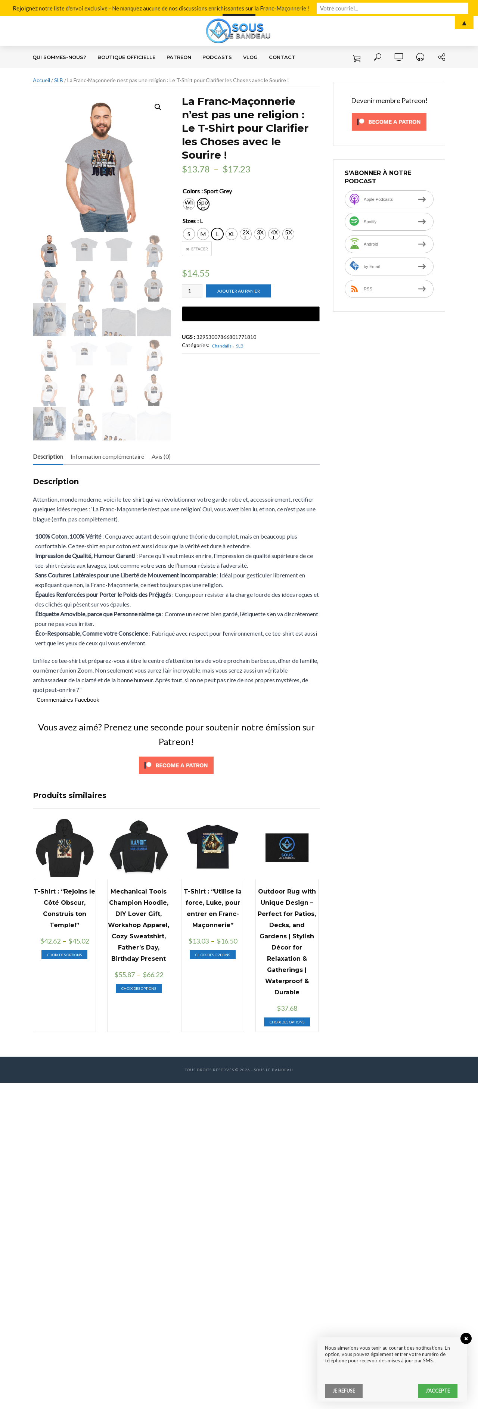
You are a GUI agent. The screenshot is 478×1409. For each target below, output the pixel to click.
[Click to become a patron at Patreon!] (176, 764)
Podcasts (217, 57)
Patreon (179, 57)
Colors (191, 190)
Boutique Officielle (126, 57)
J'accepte (437, 1391)
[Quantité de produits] (192, 290)
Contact (282, 57)
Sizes (189, 220)
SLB (58, 80)
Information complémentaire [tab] (107, 456)
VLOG (250, 57)
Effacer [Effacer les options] (199, 248)
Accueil (41, 80)
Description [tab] (48, 456)
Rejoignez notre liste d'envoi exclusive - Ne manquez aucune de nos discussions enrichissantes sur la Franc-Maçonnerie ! (175, 7)
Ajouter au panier (238, 291)
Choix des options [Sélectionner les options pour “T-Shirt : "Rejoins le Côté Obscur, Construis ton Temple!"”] (64, 955)
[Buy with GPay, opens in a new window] (251, 313)
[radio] (189, 204)
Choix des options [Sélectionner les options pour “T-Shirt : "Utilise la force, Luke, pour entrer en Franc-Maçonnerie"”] (212, 955)
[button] (158, 107)
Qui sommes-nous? (59, 57)
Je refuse (343, 1391)
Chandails (222, 346)
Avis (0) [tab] (161, 456)
